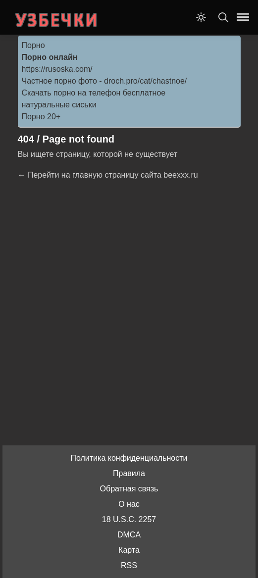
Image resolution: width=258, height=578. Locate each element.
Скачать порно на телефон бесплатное (94, 93)
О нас (129, 504)
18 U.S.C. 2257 (129, 519)
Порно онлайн (50, 57)
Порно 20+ (41, 116)
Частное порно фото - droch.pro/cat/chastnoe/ (104, 81)
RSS (129, 565)
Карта (129, 550)
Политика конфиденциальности (128, 458)
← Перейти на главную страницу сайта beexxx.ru (108, 175)
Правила (129, 473)
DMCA (129, 534)
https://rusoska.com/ (57, 69)
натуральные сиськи (59, 104)
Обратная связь (129, 488)
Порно (33, 45)
